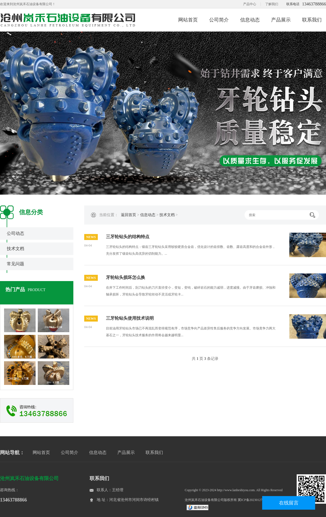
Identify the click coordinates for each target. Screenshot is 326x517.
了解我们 (271, 4)
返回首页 (128, 215)
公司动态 (15, 233)
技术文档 (15, 248)
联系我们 (312, 20)
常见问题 (15, 263)
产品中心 (249, 4)
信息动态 (250, 20)
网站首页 (188, 20)
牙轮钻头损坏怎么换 (125, 277)
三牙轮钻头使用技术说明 (130, 318)
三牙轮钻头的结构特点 (127, 236)
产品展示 (281, 20)
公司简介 (219, 20)
